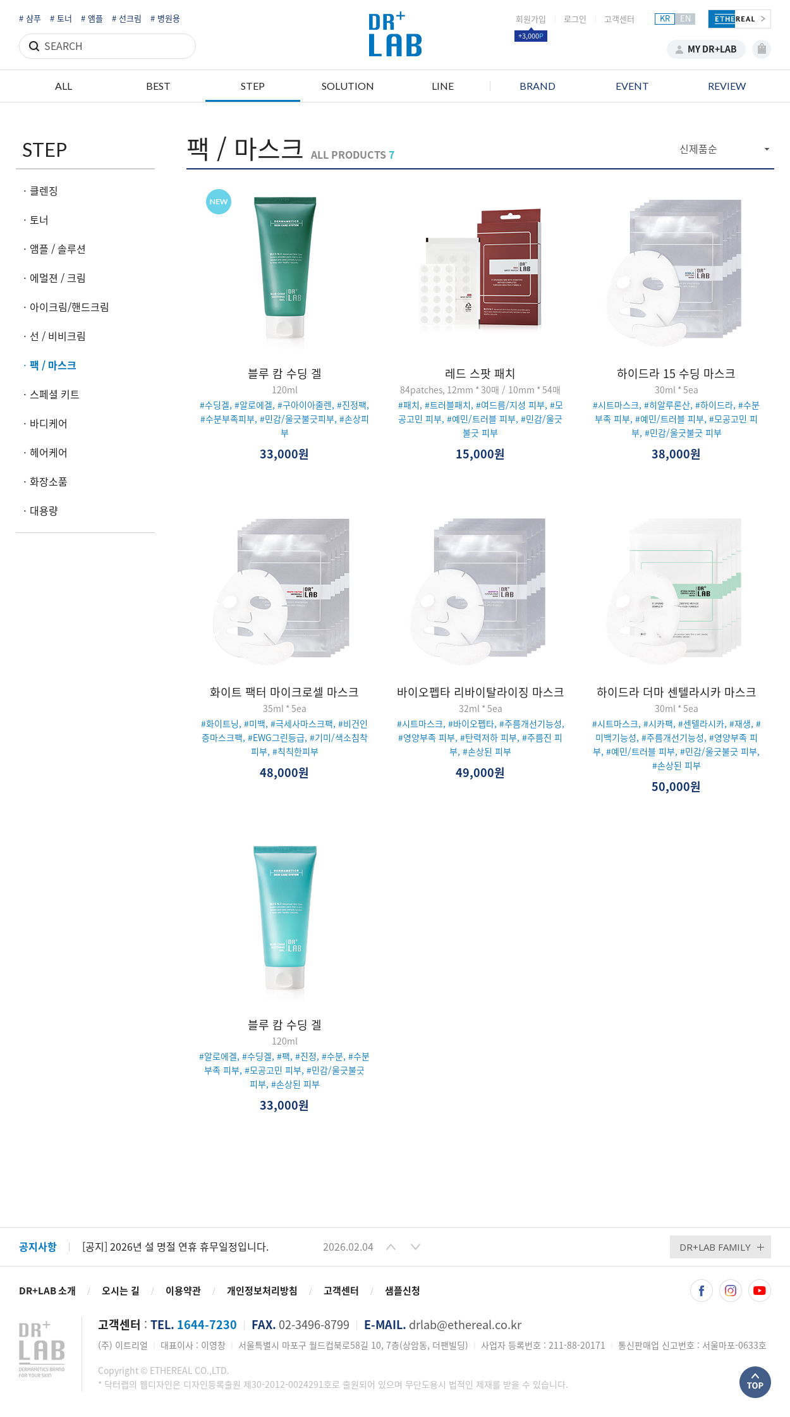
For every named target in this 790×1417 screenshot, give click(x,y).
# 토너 (61, 19)
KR (665, 19)
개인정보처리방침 (262, 1291)
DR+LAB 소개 (47, 1291)
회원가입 (531, 19)
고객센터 (619, 19)
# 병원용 (165, 19)
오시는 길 (121, 1291)
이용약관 (183, 1291)
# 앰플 (92, 19)
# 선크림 (127, 19)
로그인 (575, 19)
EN (685, 19)
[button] (391, 1247)
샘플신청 (402, 1291)
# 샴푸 (30, 19)
